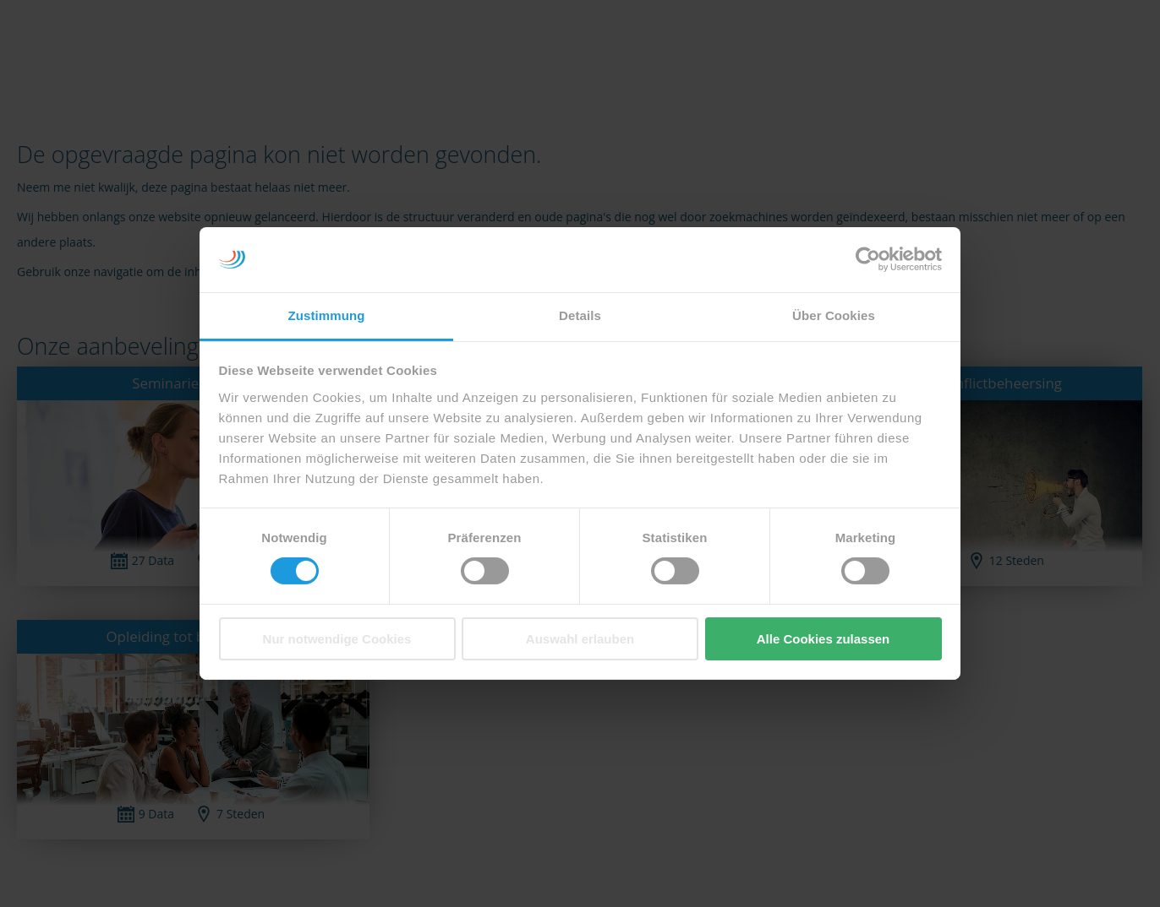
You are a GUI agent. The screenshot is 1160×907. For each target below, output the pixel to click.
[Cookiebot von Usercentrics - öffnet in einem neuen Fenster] (868, 259)
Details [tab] (580, 315)
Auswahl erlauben (580, 639)
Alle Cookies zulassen (823, 639)
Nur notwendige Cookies (337, 639)
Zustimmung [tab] (326, 315)
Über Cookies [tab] (833, 315)
